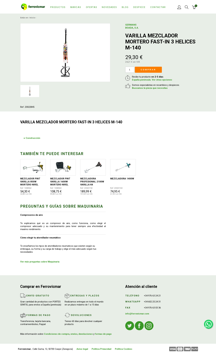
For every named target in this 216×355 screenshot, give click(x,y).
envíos (73, 334)
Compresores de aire (31, 215)
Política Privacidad (101, 349)
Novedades (109, 7)
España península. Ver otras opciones (152, 79)
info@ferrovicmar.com (137, 313)
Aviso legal (82, 349)
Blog (125, 7)
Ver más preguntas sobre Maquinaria (39, 261)
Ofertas (91, 7)
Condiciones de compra (56, 334)
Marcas (75, 7)
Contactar (158, 7)
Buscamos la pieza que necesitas (150, 88)
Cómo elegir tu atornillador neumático (40, 237)
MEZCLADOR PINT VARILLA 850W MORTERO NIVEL (30, 181)
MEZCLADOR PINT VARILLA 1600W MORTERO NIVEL (60, 181)
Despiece (139, 7)
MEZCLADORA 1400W (122, 178)
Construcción (33, 138)
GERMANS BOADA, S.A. (132, 26)
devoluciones (85, 334)
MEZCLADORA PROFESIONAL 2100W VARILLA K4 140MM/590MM (92, 181)
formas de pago (103, 334)
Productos (58, 7)
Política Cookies (123, 349)
